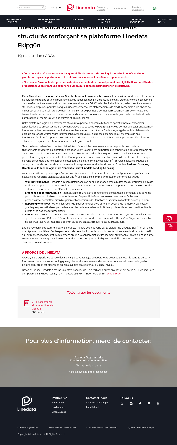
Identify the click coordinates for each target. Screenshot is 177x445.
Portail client (92, 407)
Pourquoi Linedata (102, 8)
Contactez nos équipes (97, 402)
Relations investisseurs (138, 8)
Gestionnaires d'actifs (12, 21)
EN (52, 7)
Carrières (120, 8)
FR (60, 7)
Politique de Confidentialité (62, 427)
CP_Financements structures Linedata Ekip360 (43, 305)
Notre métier (58, 402)
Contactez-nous (172, 217)
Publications (172, 227)
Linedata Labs (59, 412)
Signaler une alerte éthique (140, 427)
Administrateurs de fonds (48, 21)
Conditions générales (28, 427)
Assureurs (78, 19)
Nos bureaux (58, 407)
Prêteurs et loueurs (105, 21)
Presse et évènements (137, 21)
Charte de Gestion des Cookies (101, 427)
